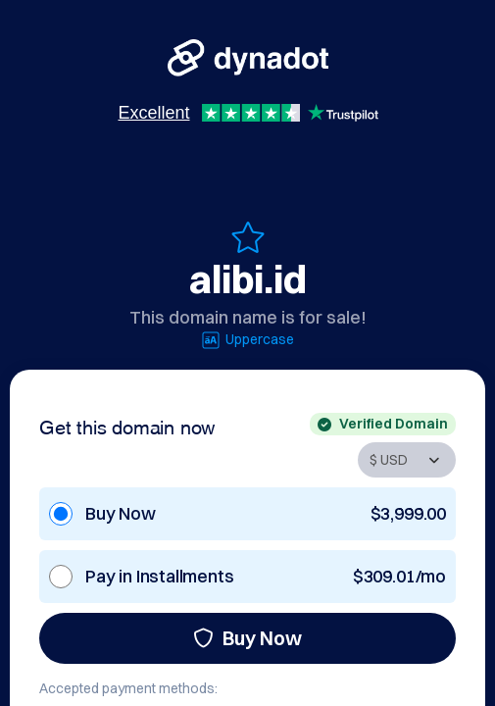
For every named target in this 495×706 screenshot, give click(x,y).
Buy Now (247, 638)
